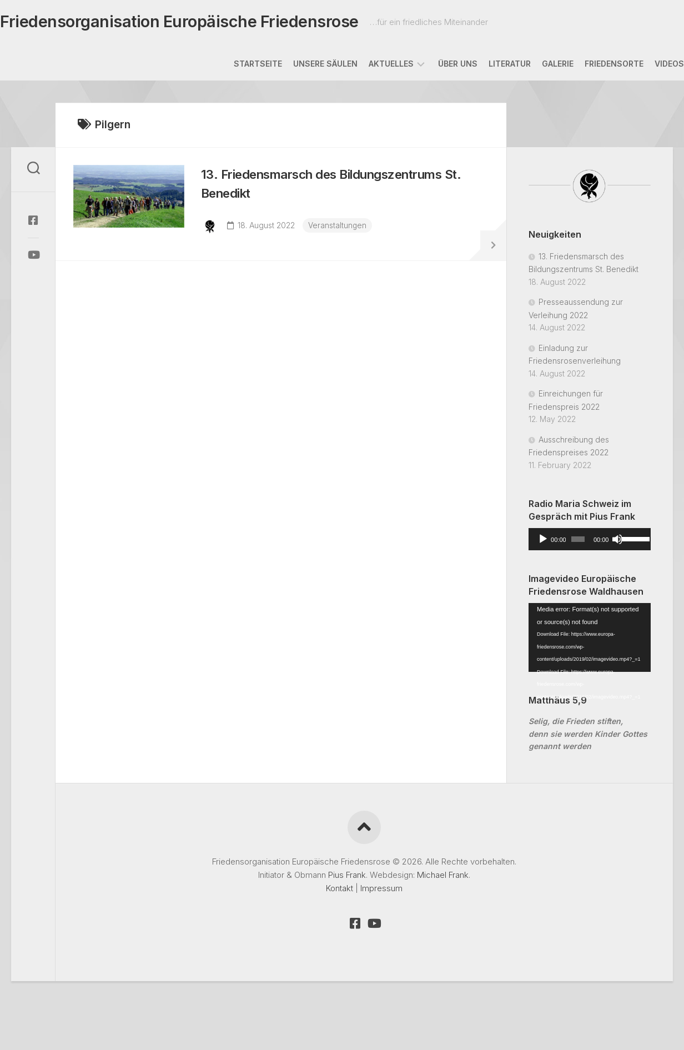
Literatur (487, 66)
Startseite (236, 66)
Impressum (381, 890)
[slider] (578, 541)
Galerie (535, 66)
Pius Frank (347, 877)
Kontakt (339, 890)
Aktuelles (368, 66)
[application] (590, 541)
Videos (647, 66)
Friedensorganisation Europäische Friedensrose (194, 22)
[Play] (543, 541)
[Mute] (617, 541)
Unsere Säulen (303, 66)
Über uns (435, 66)
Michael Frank (443, 877)
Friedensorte (591, 66)
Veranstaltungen (342, 232)
